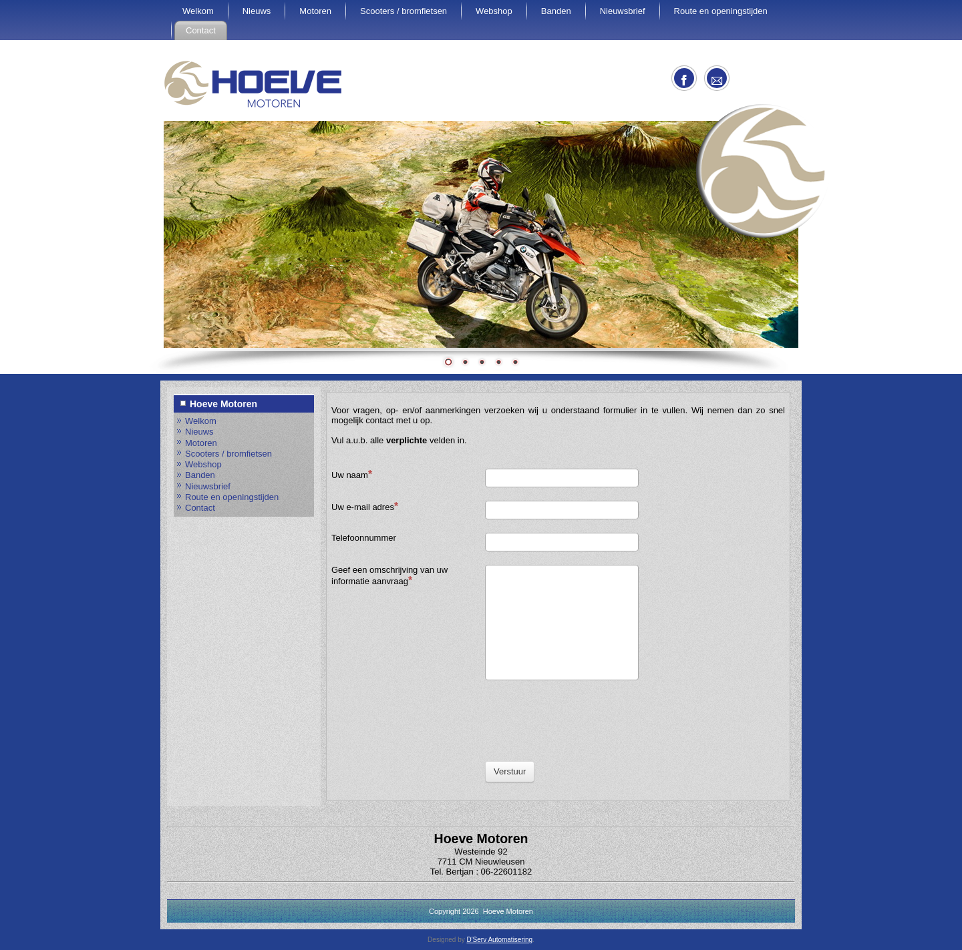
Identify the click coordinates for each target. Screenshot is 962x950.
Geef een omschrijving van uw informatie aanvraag (389, 575)
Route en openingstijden (721, 11)
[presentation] (586, 720)
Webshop (494, 11)
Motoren (315, 11)
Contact (201, 30)
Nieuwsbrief (622, 11)
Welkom (198, 11)
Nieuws (257, 11)
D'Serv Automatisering (499, 939)
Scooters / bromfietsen (403, 11)
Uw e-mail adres (364, 506)
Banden (556, 11)
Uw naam (351, 474)
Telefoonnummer (363, 538)
